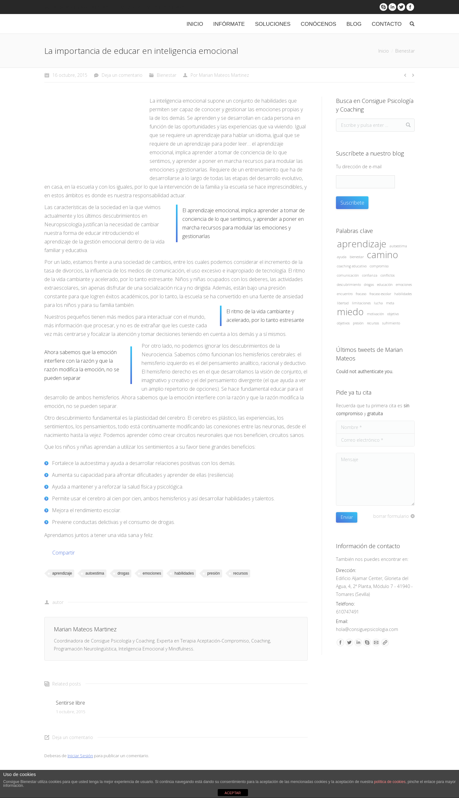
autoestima (94, 573)
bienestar (357, 257)
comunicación (348, 275)
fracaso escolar (380, 294)
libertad (343, 303)
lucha (378, 303)
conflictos (388, 275)
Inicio (383, 51)
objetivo (393, 314)
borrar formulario (391, 516)
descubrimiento (349, 284)
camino (382, 255)
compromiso (379, 266)
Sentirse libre (70, 702)
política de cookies (389, 782)
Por (220, 75)
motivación (375, 314)
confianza (369, 275)
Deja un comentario (122, 75)
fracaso (361, 294)
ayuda (341, 257)
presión (213, 573)
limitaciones (361, 303)
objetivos (343, 323)
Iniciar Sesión (80, 755)
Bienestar (405, 51)
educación (385, 284)
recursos (240, 573)
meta (390, 303)
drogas (123, 573)
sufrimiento (391, 323)
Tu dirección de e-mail (359, 166)
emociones (151, 573)
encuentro (345, 294)
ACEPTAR (232, 793)
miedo (350, 312)
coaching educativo (352, 266)
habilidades (184, 573)
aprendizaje (62, 573)
